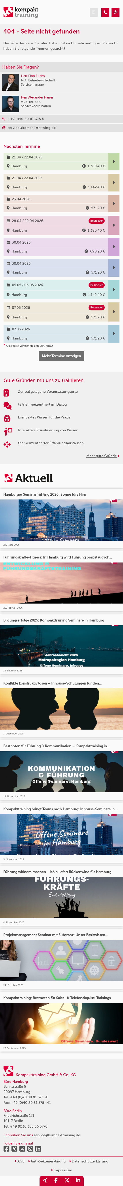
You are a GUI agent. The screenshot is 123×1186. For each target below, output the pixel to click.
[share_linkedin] (78, 1181)
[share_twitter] (67, 1181)
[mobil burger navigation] (94, 12)
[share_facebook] (56, 1181)
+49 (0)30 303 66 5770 (28, 1126)
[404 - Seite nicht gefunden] (105, 12)
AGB (20, 1161)
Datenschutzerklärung (88, 1161)
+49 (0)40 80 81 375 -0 (29, 1097)
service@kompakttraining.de (57, 1135)
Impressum (61, 1170)
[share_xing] (45, 1181)
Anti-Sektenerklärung (47, 1161)
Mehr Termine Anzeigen (61, 356)
